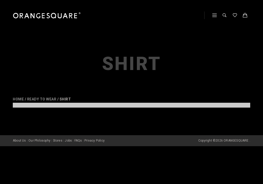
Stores (57, 134)
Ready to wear (42, 99)
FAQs (78, 134)
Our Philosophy (39, 134)
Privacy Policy (94, 134)
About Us (19, 134)
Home (18, 99)
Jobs (68, 134)
